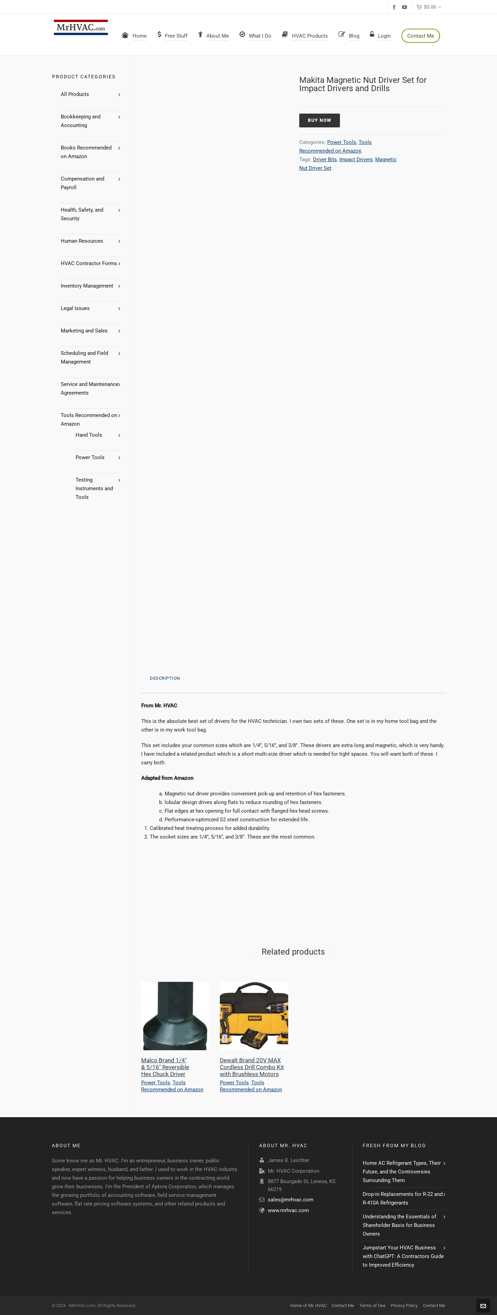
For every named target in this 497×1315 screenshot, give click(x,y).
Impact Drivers (356, 159)
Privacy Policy (404, 1305)
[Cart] (428, 7)
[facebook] (395, 7)
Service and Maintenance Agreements (89, 388)
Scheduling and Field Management (84, 357)
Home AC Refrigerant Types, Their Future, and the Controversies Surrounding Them (402, 1171)
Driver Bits (325, 159)
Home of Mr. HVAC (308, 1305)
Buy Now (319, 120)
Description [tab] (165, 678)
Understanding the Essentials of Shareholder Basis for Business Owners (399, 1225)
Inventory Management (87, 286)
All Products (75, 94)
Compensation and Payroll (82, 183)
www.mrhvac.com (288, 1210)
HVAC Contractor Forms (89, 263)
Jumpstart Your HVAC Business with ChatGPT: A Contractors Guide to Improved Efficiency (403, 1256)
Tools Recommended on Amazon (172, 1086)
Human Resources (82, 241)
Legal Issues (75, 308)
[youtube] (405, 7)
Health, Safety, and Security (82, 214)
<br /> (162, 882)
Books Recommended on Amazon (86, 152)
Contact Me (343, 1305)
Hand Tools (89, 435)
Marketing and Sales (84, 331)
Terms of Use (372, 1305)
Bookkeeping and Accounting (80, 121)
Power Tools (341, 142)
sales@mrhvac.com (290, 1200)
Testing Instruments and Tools (94, 488)
